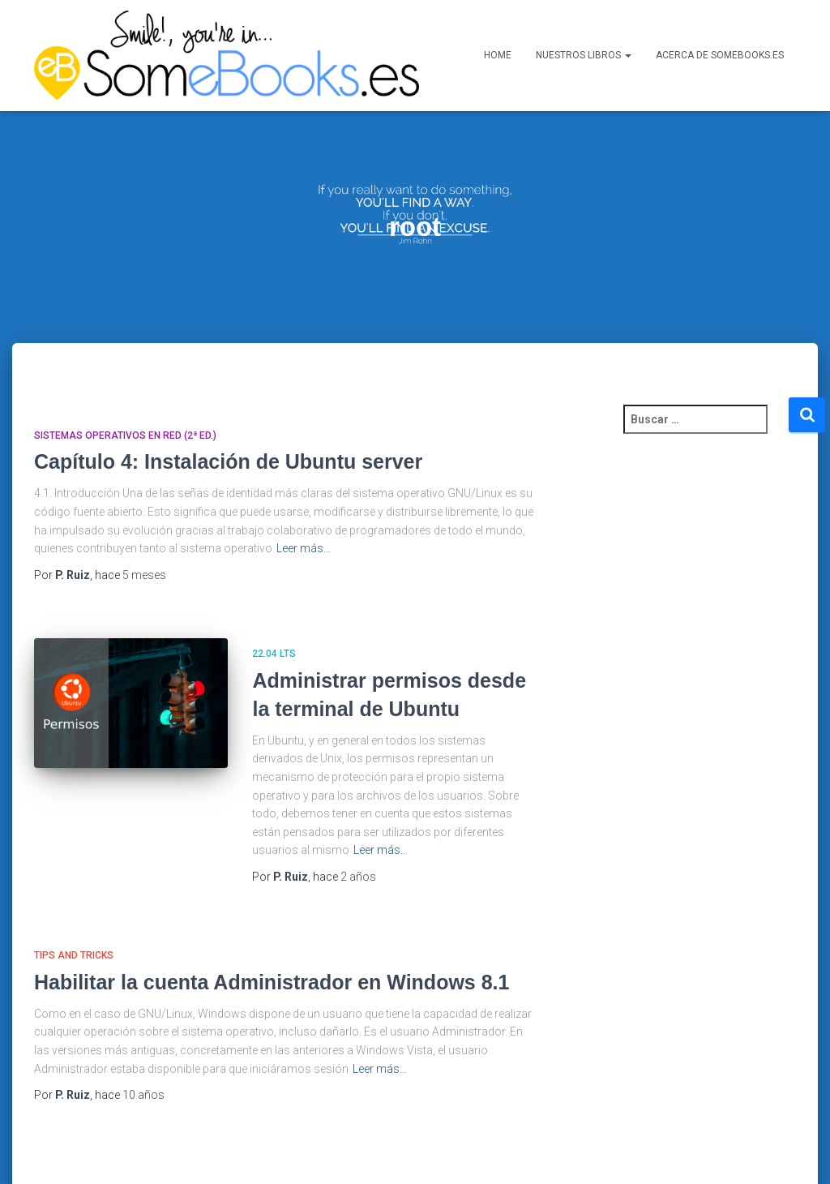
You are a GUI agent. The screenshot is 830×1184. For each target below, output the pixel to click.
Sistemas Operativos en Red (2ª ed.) (125, 387)
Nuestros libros (583, 55)
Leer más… (303, 500)
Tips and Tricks (73, 907)
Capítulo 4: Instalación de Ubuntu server (228, 413)
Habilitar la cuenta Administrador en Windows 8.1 (271, 934)
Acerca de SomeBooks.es (720, 55)
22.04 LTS (274, 605)
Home (497, 55)
